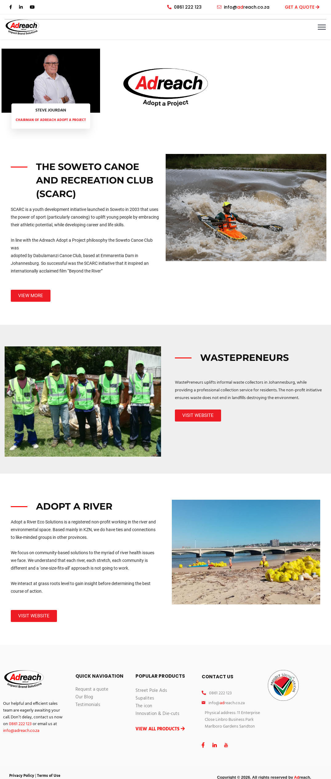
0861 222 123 (184, 7)
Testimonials (87, 704)
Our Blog (84, 697)
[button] (30, 296)
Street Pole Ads (151, 690)
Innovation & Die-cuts (157, 713)
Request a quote (91, 689)
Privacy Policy (21, 776)
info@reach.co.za (243, 7)
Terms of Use (48, 776)
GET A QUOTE (300, 7)
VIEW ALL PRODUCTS (160, 729)
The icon (143, 706)
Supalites (144, 698)
